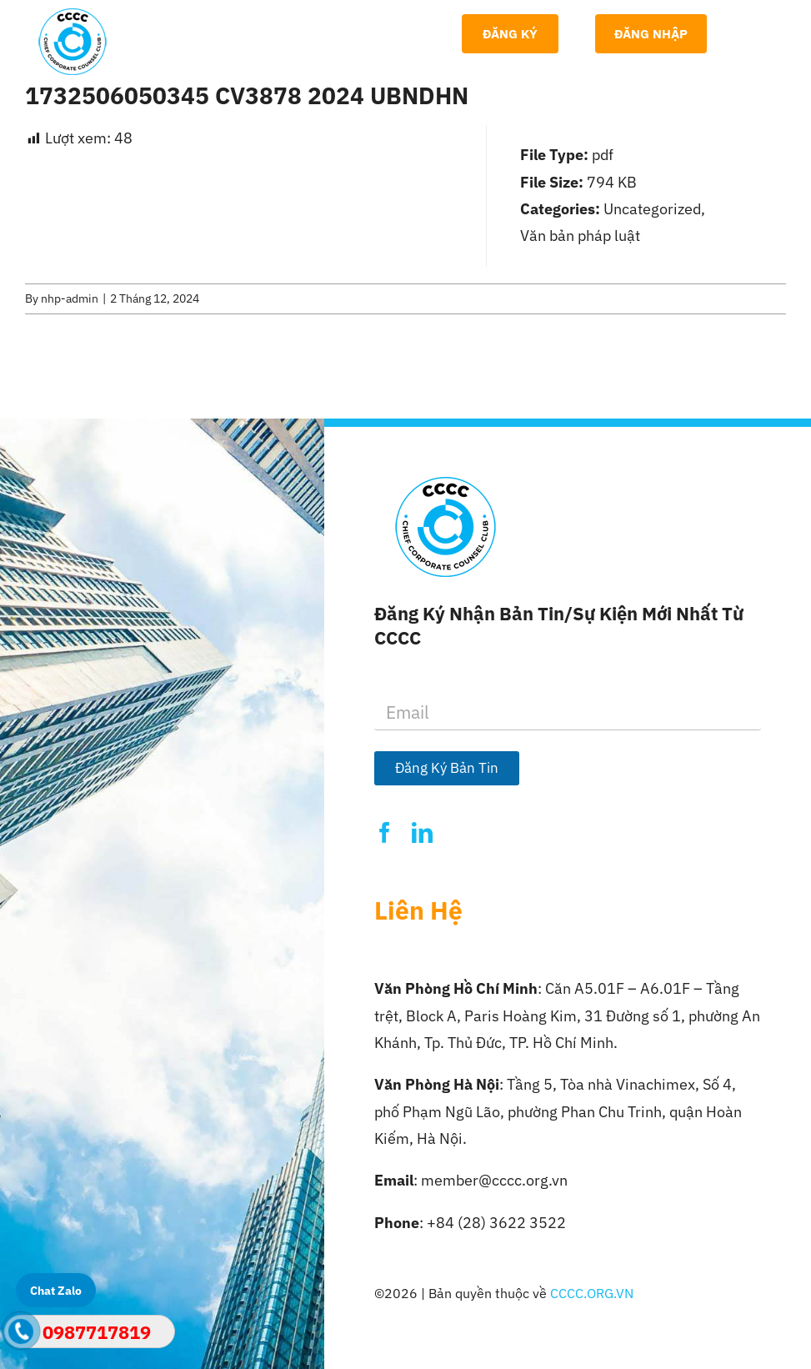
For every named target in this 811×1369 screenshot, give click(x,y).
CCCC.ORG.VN (591, 1293)
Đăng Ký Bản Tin (446, 768)
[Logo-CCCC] (72, 15)
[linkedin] (422, 832)
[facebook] (384, 832)
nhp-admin (69, 298)
